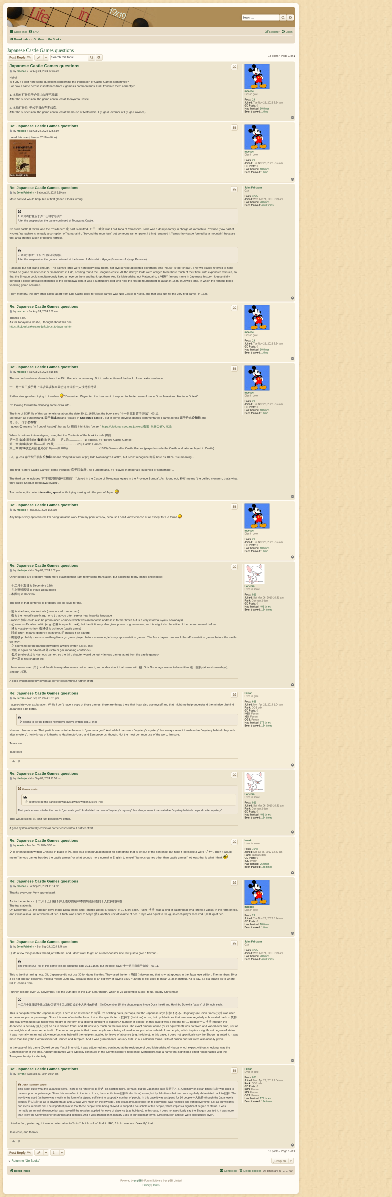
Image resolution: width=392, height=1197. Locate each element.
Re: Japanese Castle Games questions (44, 126)
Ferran (248, 693)
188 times (266, 867)
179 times (265, 722)
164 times (266, 609)
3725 (255, 196)
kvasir (248, 840)
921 (254, 594)
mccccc (249, 91)
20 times (265, 202)
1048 (255, 849)
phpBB (138, 1180)
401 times (265, 606)
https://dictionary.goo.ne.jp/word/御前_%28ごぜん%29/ (137, 426)
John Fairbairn (253, 187)
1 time (264, 111)
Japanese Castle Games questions (40, 50)
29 (253, 99)
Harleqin (249, 586)
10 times (265, 108)
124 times (266, 725)
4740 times (267, 205)
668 (254, 701)
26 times (265, 863)
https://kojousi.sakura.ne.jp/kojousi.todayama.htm (41, 326)
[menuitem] (33, 32)
